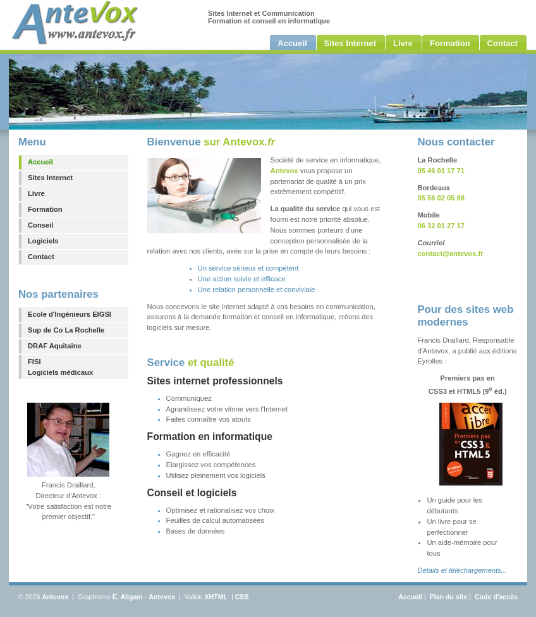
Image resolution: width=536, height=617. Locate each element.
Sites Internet (50, 177)
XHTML (216, 597)
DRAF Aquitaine (55, 346)
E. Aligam (128, 597)
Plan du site (449, 597)
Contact (41, 256)
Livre (36, 193)
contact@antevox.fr (450, 253)
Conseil (40, 225)
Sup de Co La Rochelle (66, 330)
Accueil (40, 162)
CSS (242, 597)
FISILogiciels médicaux (60, 367)
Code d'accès (496, 597)
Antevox (55, 597)
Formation (45, 209)
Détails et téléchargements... (462, 570)
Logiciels (43, 241)
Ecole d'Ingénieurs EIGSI (69, 314)
